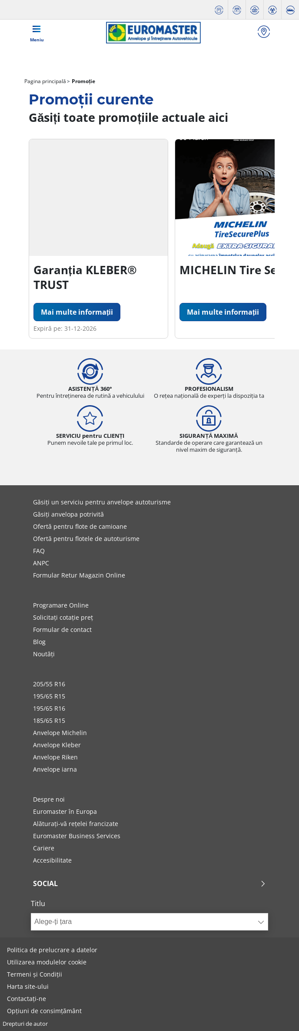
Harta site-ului (28, 986)
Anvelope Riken (55, 757)
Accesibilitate (52, 860)
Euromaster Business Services (76, 836)
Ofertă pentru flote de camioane (80, 526)
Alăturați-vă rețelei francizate (75, 823)
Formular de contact (62, 629)
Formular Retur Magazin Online (79, 575)
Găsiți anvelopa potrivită (68, 514)
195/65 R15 (49, 696)
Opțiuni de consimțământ (44, 1011)
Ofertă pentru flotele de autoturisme (86, 538)
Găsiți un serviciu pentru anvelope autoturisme (102, 502)
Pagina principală (45, 81)
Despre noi (49, 799)
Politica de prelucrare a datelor (52, 950)
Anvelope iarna (55, 769)
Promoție (82, 81)
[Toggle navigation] (37, 33)
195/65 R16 (49, 708)
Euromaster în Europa (65, 811)
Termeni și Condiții (34, 974)
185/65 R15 (49, 720)
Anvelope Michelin (60, 733)
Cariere (43, 848)
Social (149, 883)
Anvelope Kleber (57, 745)
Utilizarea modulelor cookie (46, 962)
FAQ (39, 551)
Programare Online (61, 605)
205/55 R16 (49, 684)
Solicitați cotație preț (63, 617)
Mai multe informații (77, 312)
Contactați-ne (26, 998)
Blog (39, 642)
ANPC (41, 563)
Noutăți (44, 654)
